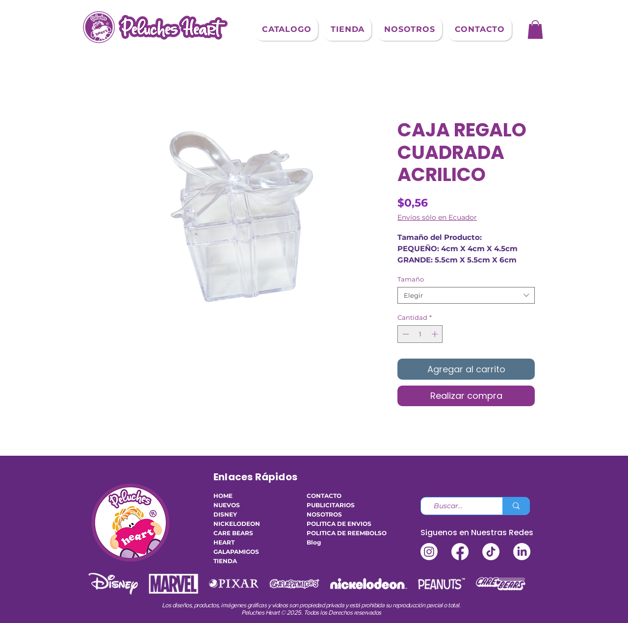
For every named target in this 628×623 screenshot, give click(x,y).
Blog (314, 542)
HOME (223, 495)
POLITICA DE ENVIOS (336, 523)
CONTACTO (324, 495)
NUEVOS (226, 505)
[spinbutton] (420, 334)
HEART (224, 542)
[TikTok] (490, 551)
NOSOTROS (324, 514)
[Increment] (436, 334)
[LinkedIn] (521, 551)
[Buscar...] (458, 506)
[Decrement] (405, 334)
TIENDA (225, 561)
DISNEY (225, 514)
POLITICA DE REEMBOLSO (336, 533)
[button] (286, 29)
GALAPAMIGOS (236, 551)
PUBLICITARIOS (331, 505)
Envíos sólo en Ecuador (437, 217)
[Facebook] (460, 551)
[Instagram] (429, 551)
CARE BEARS (233, 533)
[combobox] (466, 295)
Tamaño (410, 279)
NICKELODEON (236, 523)
